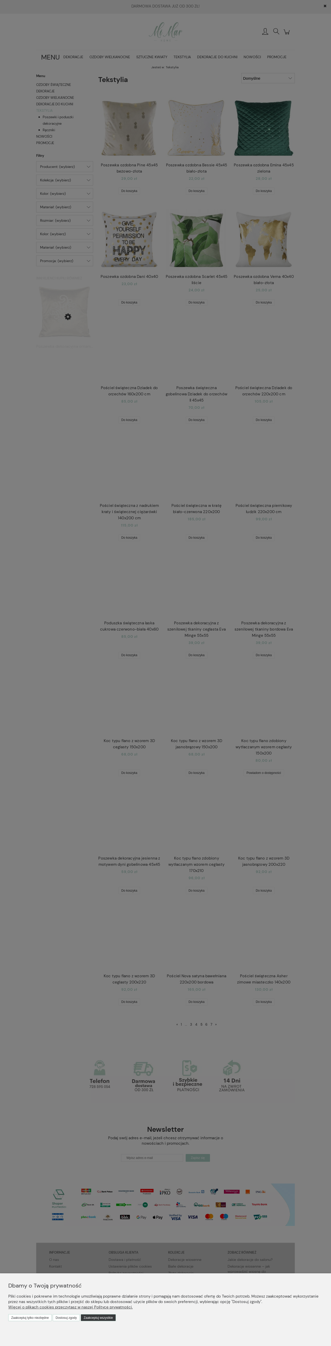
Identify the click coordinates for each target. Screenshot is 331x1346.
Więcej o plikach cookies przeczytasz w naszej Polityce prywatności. (70, 1307)
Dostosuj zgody (66, 1318)
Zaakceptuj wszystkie (98, 1318)
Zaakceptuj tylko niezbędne (30, 1318)
